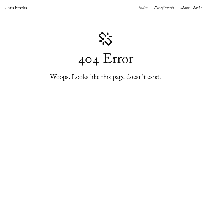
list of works (164, 8)
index (143, 8)
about (185, 8)
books (197, 8)
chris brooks (16, 9)
